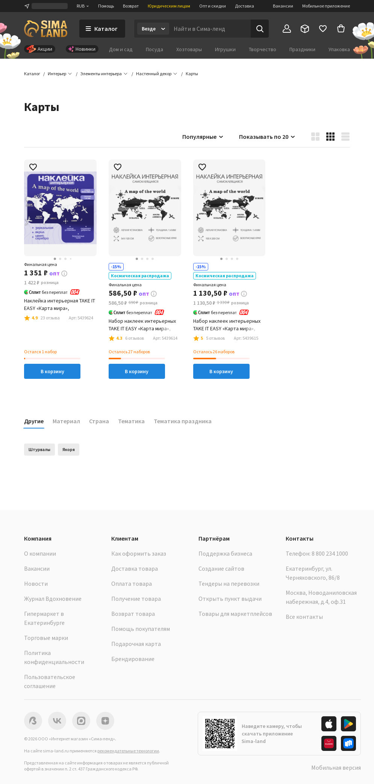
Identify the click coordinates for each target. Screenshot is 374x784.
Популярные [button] (203, 136)
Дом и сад (121, 49)
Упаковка (339, 49)
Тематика (131, 421)
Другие (34, 421)
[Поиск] (260, 29)
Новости (36, 583)
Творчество (262, 49)
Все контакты (304, 616)
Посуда (154, 49)
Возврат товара (133, 613)
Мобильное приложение (326, 6)
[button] (192, 74)
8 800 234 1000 (330, 553)
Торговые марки (46, 637)
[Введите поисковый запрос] (210, 29)
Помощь (106, 6)
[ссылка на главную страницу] (45, 28)
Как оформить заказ (138, 553)
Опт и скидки (212, 6)
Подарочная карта (136, 643)
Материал (66, 421)
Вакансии (283, 6)
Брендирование (132, 658)
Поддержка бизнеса (225, 553)
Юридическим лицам (169, 6)
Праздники (302, 49)
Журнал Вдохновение (53, 598)
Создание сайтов (221, 568)
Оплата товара (131, 583)
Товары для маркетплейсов (235, 613)
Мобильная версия (336, 767)
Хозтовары (189, 49)
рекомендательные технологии (128, 751)
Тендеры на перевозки (228, 583)
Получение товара (136, 598)
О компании (40, 553)
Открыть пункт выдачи (230, 598)
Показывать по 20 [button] (267, 136)
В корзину (52, 371)
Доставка (244, 6)
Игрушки (225, 49)
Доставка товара (134, 568)
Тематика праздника (183, 421)
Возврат (131, 6)
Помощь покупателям (140, 628)
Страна (99, 421)
